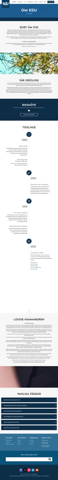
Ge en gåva (32, 442)
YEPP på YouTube (34, 269)
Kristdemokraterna (45, 440)
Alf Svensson (42, 191)
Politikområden (8, 440)
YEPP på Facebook (34, 264)
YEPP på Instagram (34, 265)
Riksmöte (19, 442)
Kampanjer (8, 442)
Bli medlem (32, 440)
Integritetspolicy (35, 474)
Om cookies (29, 474)
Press (25, 474)
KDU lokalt (31, 444)
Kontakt (22, 474)
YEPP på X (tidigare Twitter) (36, 267)
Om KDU (19, 440)
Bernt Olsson (13, 163)
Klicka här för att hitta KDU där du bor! (29, 46)
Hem (27, 13)
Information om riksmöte (29, 114)
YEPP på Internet (34, 262)
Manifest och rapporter (10, 444)
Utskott (19, 444)
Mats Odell (24, 219)
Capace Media (46, 475)
